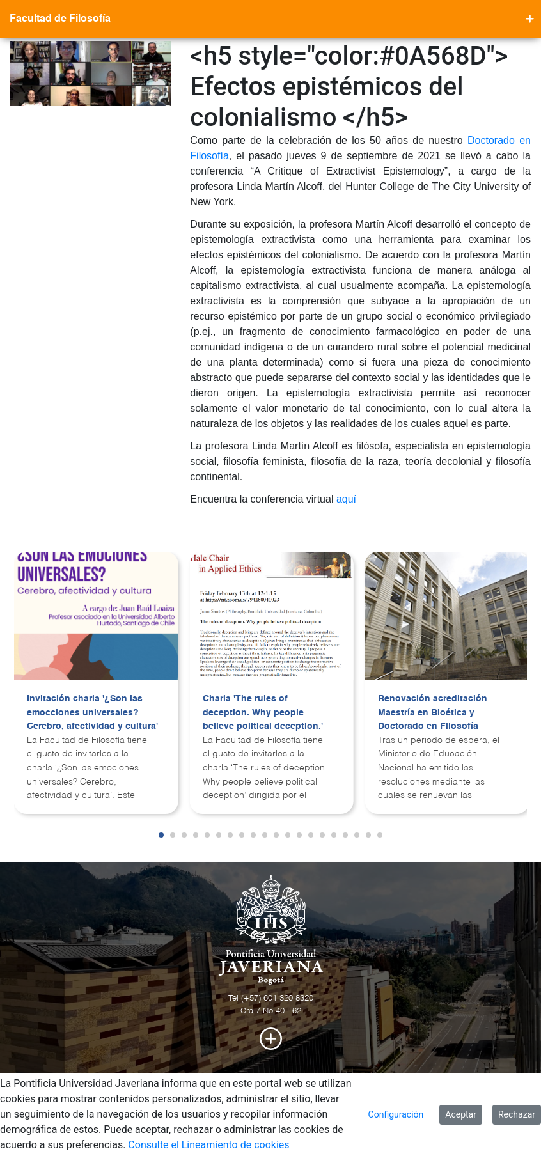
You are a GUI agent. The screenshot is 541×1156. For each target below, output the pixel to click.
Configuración (396, 1114)
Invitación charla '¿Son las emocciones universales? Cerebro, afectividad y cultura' (92, 712)
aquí (346, 499)
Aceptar (460, 1114)
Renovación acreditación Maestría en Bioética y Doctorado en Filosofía (432, 712)
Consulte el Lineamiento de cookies (208, 1145)
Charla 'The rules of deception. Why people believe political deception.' (263, 712)
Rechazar (516, 1114)
